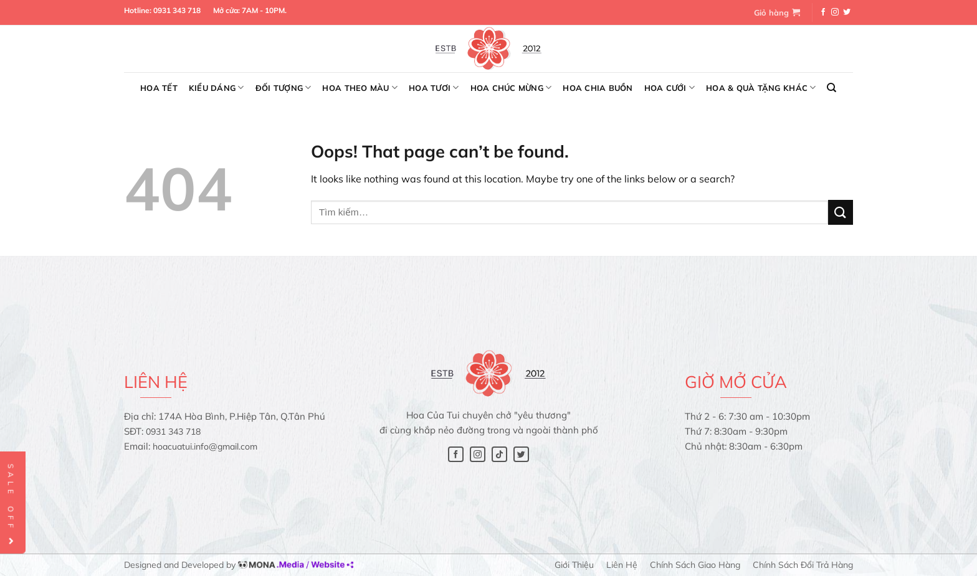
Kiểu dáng (216, 87)
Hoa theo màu (360, 87)
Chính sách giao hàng (695, 564)
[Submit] (840, 212)
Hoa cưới (669, 87)
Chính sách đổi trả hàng (803, 564)
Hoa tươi (434, 87)
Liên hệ (621, 564)
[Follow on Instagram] (835, 12)
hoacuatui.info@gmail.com (205, 446)
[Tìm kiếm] (831, 88)
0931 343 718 (177, 10)
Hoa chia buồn (597, 88)
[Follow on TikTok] (499, 454)
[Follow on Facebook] (823, 12)
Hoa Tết (159, 88)
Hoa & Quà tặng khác (761, 87)
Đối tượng (283, 87)
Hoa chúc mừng (511, 87)
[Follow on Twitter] (847, 12)
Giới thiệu (574, 564)
